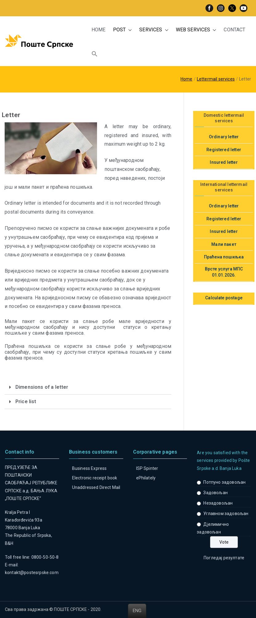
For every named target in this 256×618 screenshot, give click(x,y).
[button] (129, 30)
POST (122, 30)
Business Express (89, 468)
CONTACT (234, 30)
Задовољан (215, 492)
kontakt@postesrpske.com (32, 572)
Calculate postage (223, 297)
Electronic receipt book (94, 477)
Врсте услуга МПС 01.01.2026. (224, 272)
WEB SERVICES (196, 30)
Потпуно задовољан (224, 482)
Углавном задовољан (225, 513)
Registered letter (223, 149)
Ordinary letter (224, 136)
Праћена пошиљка (224, 256)
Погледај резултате (224, 557)
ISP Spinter (147, 468)
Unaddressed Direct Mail (96, 487)
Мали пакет (223, 244)
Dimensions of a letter (41, 387)
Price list (25, 401)
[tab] (88, 387)
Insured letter (224, 162)
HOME (98, 30)
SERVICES (153, 30)
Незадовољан (218, 503)
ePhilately (146, 477)
